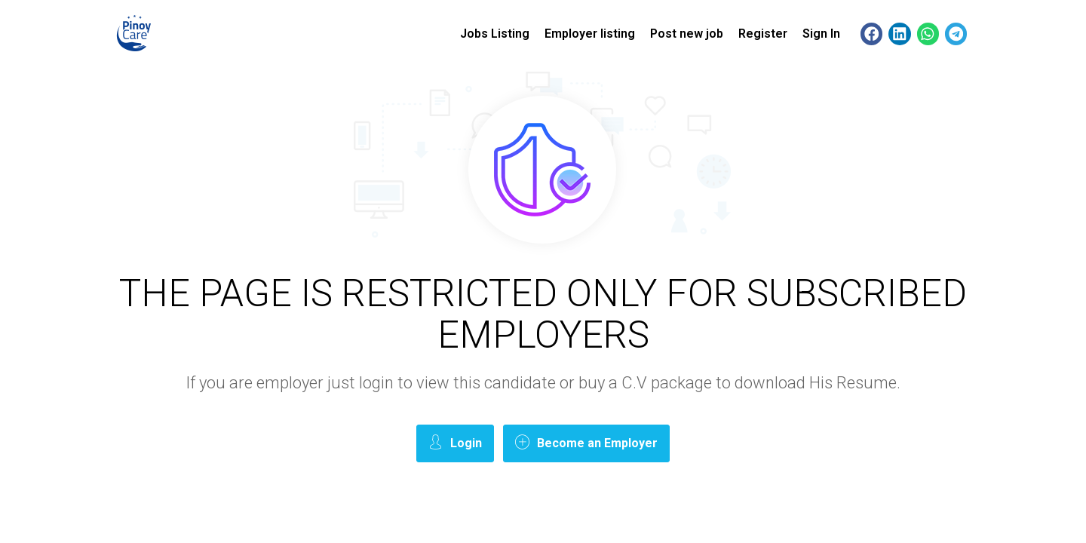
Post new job (686, 33)
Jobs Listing (494, 33)
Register (762, 33)
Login (455, 442)
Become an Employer (586, 442)
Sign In (821, 33)
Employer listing (590, 33)
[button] (871, 33)
